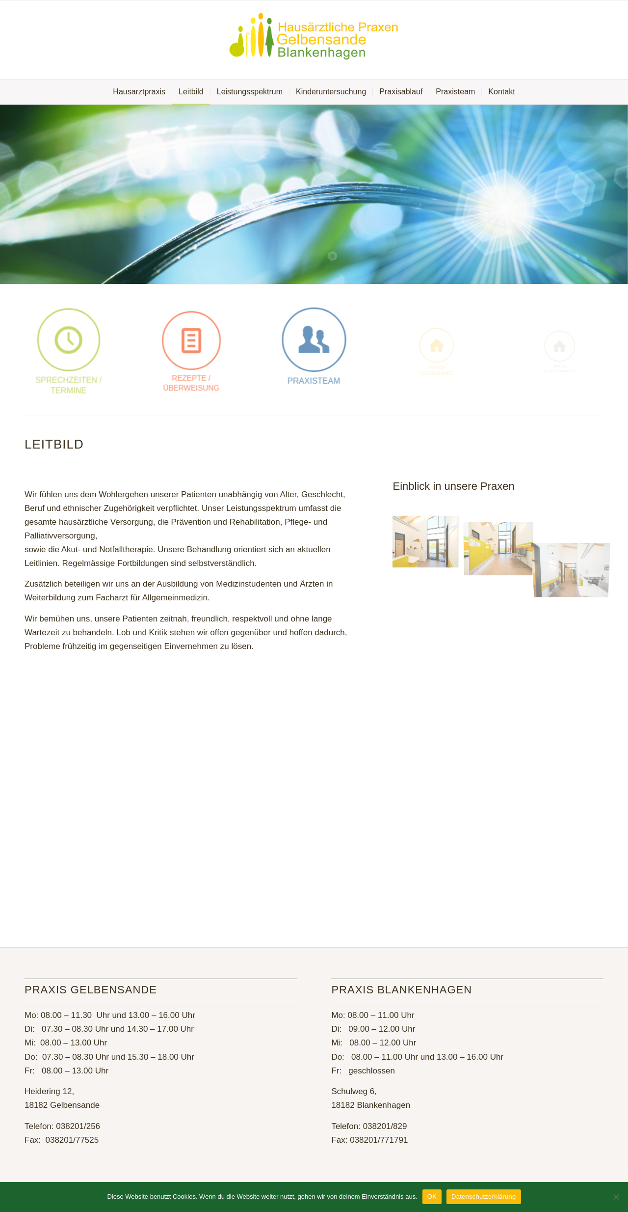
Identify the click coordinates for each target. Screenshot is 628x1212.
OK (432, 1196)
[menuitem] (139, 92)
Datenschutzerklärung (483, 1196)
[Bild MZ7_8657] (429, 542)
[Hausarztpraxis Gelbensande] (314, 39)
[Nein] (616, 1197)
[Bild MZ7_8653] (502, 542)
